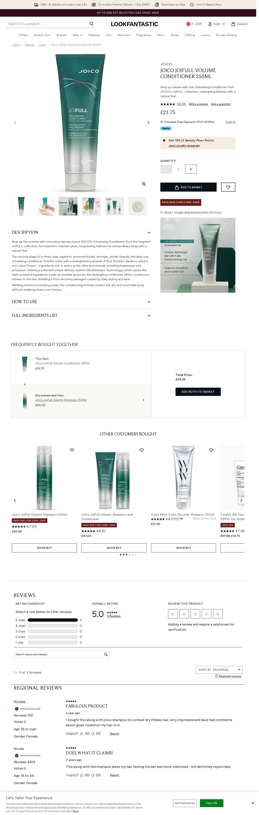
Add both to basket (198, 391)
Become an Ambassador (175, 750)
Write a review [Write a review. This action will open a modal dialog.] (198, 104)
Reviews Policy (126, 723)
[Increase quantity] (191, 169)
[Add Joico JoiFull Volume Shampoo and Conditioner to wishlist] (141, 450)
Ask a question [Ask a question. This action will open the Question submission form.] (221, 104)
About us (165, 701)
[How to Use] (81, 302)
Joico (42, 44)
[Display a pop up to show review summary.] (182, 518)
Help (78, 701)
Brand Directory (169, 710)
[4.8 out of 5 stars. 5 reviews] (93, 531)
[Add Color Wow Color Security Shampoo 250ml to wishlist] (211, 450)
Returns (79, 714)
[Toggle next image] (148, 122)
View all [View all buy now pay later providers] (231, 122)
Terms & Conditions (129, 701)
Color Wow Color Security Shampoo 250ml (183, 514)
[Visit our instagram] (198, 665)
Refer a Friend (168, 741)
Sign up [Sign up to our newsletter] (113, 665)
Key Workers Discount (173, 746)
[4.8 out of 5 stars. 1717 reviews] (165, 519)
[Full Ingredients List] (81, 316)
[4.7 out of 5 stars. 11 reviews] (24, 526)
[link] (216, 24)
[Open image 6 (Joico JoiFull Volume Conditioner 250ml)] (137, 206)
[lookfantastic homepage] (134, 24)
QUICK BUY (44, 547)
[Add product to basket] (188, 187)
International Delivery (88, 723)
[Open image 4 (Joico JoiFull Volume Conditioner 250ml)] (91, 206)
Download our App (87, 705)
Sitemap (165, 737)
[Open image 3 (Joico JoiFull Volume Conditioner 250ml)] (68, 206)
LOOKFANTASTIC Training (217, 714)
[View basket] (239, 24)
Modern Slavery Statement (134, 714)
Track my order (84, 737)
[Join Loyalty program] (201, 145)
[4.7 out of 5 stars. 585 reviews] (234, 531)
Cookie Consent (23, 728)
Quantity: (168, 161)
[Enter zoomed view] (143, 183)
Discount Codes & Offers (175, 723)
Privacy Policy (125, 705)
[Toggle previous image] (15, 122)
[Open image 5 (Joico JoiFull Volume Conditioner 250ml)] (114, 206)
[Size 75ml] (213, 519)
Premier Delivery (85, 732)
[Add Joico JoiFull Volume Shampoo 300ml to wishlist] (72, 450)
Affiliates (165, 728)
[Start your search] (51, 24)
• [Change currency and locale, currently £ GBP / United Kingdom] (194, 24)
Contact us (82, 728)
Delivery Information (87, 719)
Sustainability (125, 719)
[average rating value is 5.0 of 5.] (171, 104)
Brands (29, 44)
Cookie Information (129, 710)
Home (16, 44)
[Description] (81, 233)
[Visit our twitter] (189, 665)
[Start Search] (91, 24)
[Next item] (241, 500)
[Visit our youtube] (207, 665)
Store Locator (211, 701)
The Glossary (168, 705)
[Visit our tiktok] (216, 665)
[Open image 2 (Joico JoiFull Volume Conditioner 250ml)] (44, 206)
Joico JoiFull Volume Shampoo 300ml (39, 514)
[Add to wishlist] (228, 187)
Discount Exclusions (87, 710)
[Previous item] (15, 500)
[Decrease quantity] (166, 169)
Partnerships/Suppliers (174, 732)
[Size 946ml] (196, 519)
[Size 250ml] (205, 519)
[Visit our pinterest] (225, 665)
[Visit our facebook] (180, 665)
